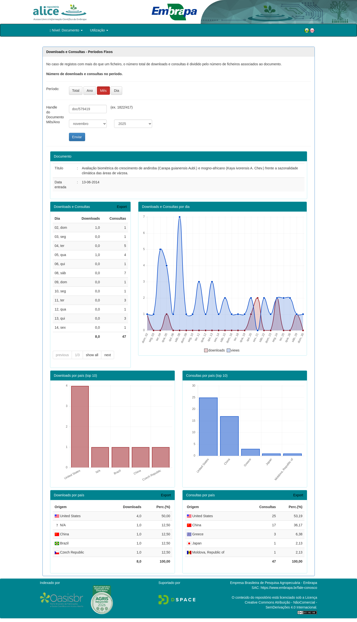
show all (92, 355)
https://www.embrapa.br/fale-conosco (289, 588)
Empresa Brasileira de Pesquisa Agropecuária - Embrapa (273, 583)
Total (75, 91)
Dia (116, 91)
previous (62, 355)
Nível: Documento (66, 30)
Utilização (99, 30)
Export (122, 207)
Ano (90, 91)
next (107, 355)
